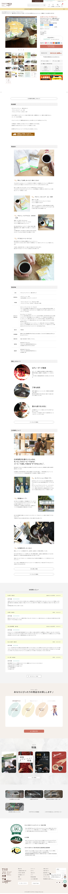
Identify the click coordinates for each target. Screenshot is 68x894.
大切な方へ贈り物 (28, 713)
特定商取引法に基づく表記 (48, 879)
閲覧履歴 (52, 6)
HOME (3, 11)
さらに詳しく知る (34, 568)
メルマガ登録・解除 (34, 879)
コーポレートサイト (49, 1)
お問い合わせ (45, 869)
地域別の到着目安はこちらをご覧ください (51, 58)
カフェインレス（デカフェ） (13, 11)
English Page (36, 884)
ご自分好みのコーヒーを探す (14, 713)
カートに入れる (51, 47)
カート (32, 875)
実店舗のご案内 (60, 1)
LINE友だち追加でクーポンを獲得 (49, 75)
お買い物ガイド (46, 871)
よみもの (19, 879)
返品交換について (46, 873)
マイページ (33, 869)
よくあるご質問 (57, 6)
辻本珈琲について (21, 875)
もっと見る (34, 778)
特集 (19, 877)
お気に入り (33, 873)
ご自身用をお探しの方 (22, 871)
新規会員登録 (33, 877)
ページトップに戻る (34, 422)
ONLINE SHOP (37, 1)
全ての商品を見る (34, 731)
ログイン (49, 6)
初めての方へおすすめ (42, 713)
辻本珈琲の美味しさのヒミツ (34, 98)
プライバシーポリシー (47, 877)
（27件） (55, 26)
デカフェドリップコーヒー (23, 11)
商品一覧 (6, 11)
